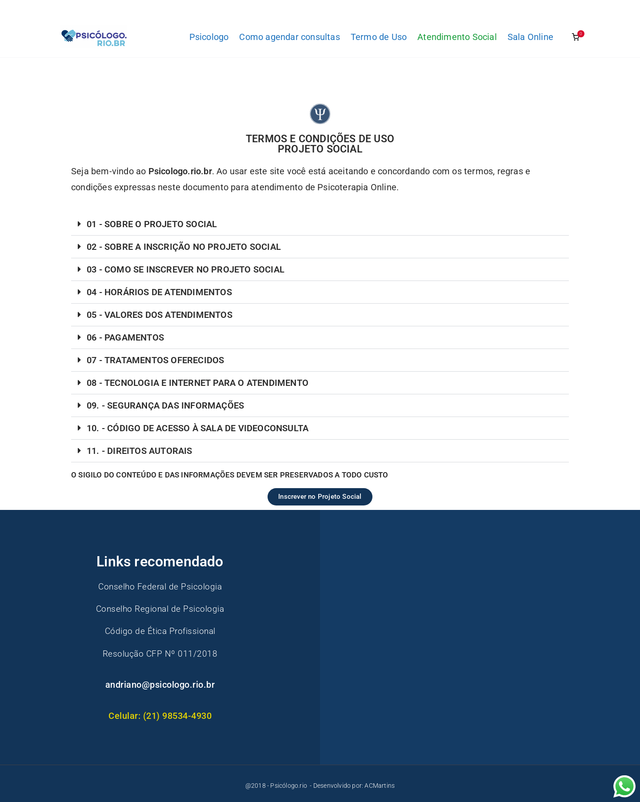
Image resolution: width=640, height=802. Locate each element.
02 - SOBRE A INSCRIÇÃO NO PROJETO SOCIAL (184, 246)
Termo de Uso (379, 37)
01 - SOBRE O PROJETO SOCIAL (152, 224)
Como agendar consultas (289, 37)
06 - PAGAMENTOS (125, 337)
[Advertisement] (450, 616)
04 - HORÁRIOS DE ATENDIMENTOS (159, 292)
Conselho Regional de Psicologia (160, 608)
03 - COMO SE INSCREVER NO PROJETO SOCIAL (185, 269)
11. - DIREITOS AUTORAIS (139, 450)
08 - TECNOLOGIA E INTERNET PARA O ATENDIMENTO (197, 382)
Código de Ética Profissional (160, 631)
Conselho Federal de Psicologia (160, 586)
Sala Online (530, 37)
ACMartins (379, 785)
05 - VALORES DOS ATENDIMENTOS (159, 314)
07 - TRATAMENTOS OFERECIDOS (155, 360)
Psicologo (209, 37)
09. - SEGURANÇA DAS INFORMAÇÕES (165, 405)
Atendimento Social (457, 37)
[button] (320, 224)
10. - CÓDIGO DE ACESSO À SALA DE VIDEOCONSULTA (197, 428)
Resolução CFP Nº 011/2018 (160, 653)
